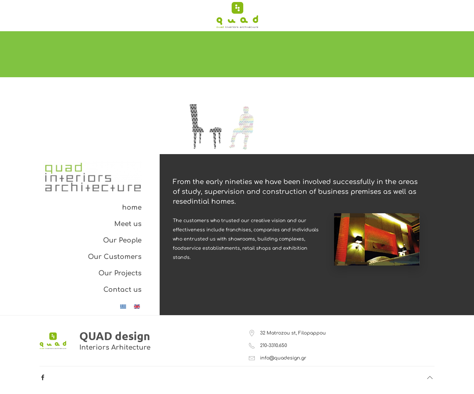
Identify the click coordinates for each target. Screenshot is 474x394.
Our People (122, 240)
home (132, 207)
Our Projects (120, 273)
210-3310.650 (273, 345)
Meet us (128, 224)
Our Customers (115, 257)
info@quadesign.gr (283, 358)
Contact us (122, 289)
